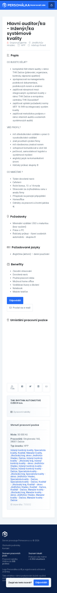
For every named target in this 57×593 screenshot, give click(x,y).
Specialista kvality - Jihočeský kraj (24, 472)
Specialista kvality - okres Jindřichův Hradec (28, 475)
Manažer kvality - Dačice (27, 499)
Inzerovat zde (38, 5)
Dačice (22, 458)
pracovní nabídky (21, 412)
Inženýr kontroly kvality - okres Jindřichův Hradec (27, 463)
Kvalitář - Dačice (38, 487)
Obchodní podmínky (11, 545)
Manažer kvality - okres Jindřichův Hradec (26, 493)
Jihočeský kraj (17, 455)
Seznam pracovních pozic (11, 554)
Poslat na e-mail (19, 307)
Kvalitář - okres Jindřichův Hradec (26, 485)
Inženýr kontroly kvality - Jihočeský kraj (26, 459)
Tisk (12, 387)
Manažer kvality (34, 453)
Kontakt (5, 548)
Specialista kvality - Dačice (24, 479)
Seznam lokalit (35, 553)
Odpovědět (41, 582)
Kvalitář (21, 453)
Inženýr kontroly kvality (21, 450)
